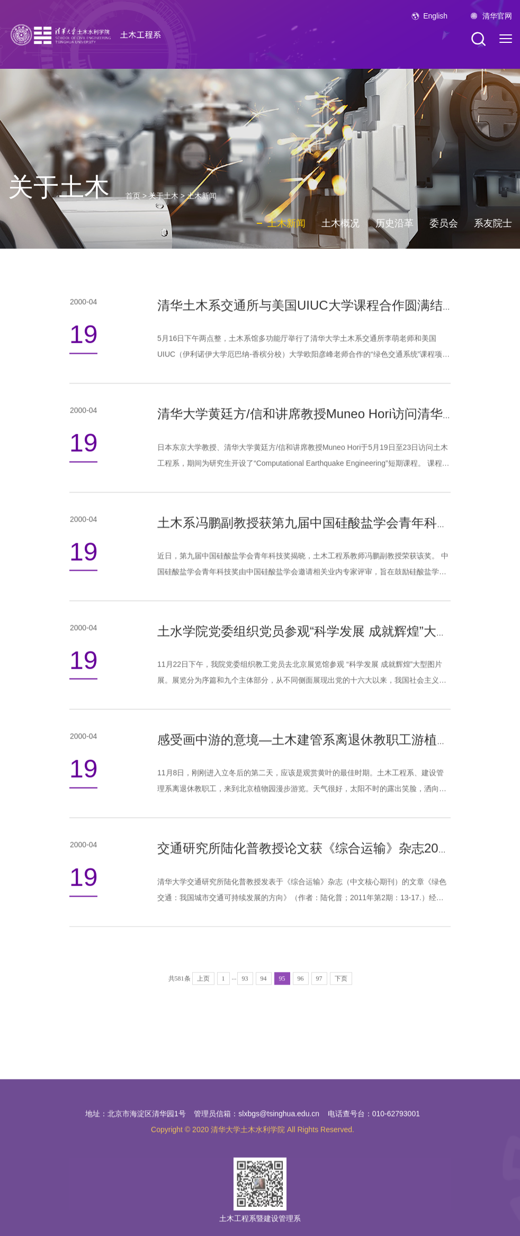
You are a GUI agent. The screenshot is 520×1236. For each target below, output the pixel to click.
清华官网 (497, 16)
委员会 (443, 223)
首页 (132, 196)
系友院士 (493, 223)
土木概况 (340, 223)
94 (264, 997)
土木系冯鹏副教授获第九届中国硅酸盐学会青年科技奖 (309, 527)
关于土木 (163, 196)
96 (301, 997)
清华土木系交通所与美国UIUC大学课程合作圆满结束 (306, 310)
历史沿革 (394, 223)
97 (319, 997)
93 (245, 997)
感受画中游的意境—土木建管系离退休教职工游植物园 (309, 745)
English (435, 16)
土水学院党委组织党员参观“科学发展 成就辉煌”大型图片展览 (328, 636)
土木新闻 (202, 196)
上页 (203, 997)
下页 (341, 997)
